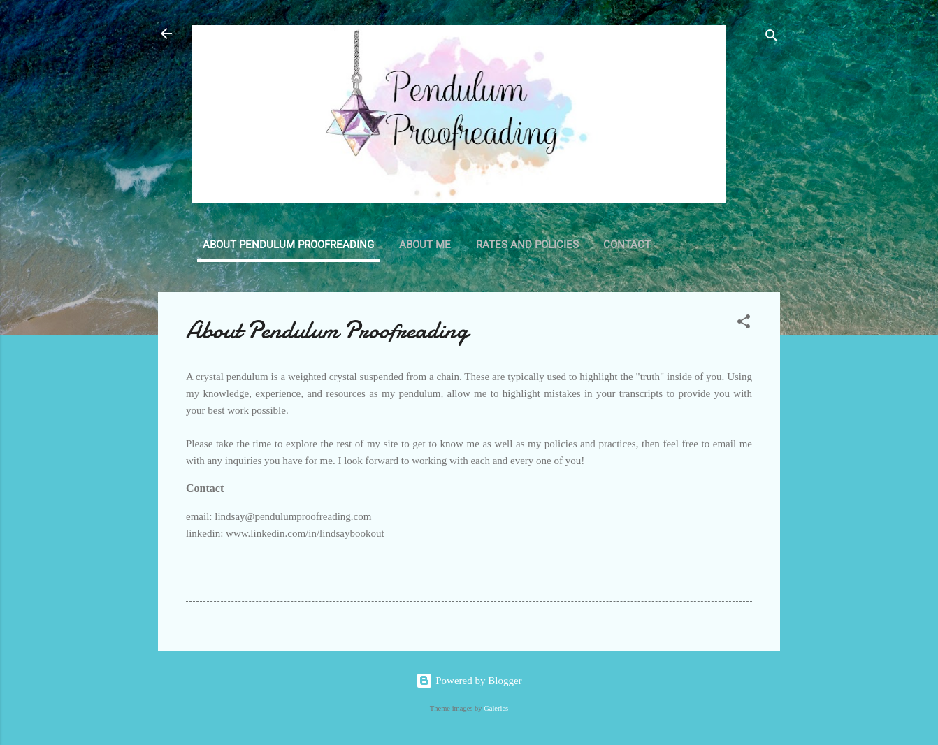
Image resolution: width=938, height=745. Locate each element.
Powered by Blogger (468, 680)
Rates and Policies (527, 244)
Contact (627, 244)
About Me (425, 244)
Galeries (496, 708)
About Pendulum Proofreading (288, 244)
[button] (743, 324)
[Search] (771, 38)
